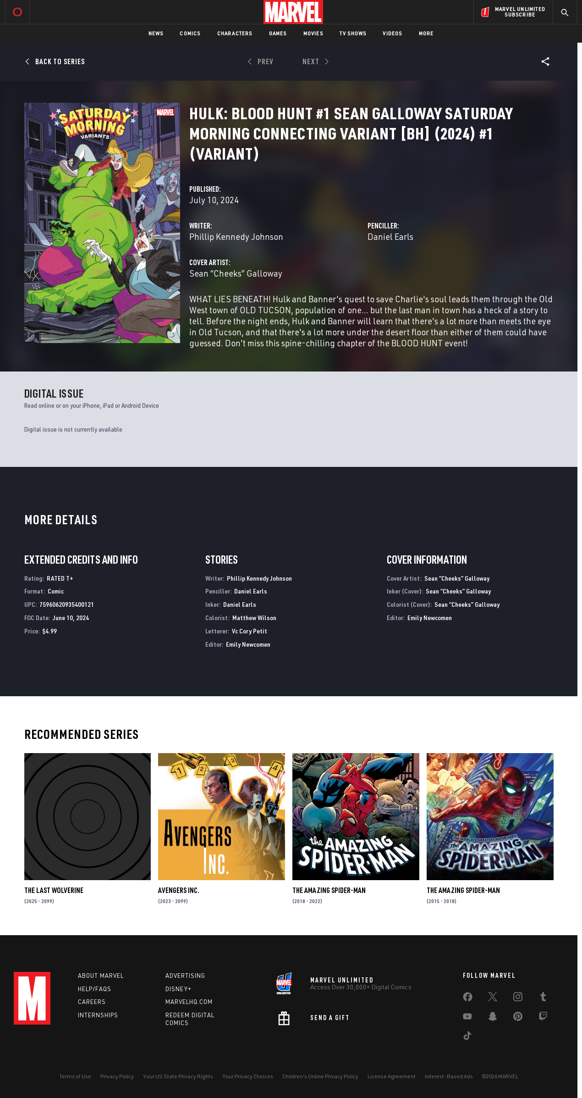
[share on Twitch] (543, 1018)
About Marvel (101, 975)
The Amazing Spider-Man (329, 890)
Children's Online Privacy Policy (320, 1076)
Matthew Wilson (254, 617)
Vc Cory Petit (249, 631)
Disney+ (178, 989)
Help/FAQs (94, 989)
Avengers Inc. (178, 890)
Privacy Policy (117, 1076)
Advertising (185, 975)
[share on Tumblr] (543, 998)
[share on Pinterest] (517, 1018)
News (156, 33)
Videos (392, 33)
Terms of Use (75, 1076)
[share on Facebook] (467, 999)
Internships (98, 1015)
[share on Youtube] (467, 1018)
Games (278, 33)
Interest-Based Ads (449, 1076)
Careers (92, 1001)
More (426, 33)
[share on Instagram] (517, 998)
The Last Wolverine (53, 890)
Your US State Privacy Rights (178, 1076)
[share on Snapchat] (492, 1018)
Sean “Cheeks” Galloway (235, 273)
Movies (313, 33)
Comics (190, 33)
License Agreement (392, 1076)
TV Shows (353, 33)
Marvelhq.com (189, 1001)
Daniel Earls (390, 236)
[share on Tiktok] (467, 1037)
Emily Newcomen (248, 644)
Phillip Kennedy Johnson (236, 236)
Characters (235, 33)
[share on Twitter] (492, 998)
